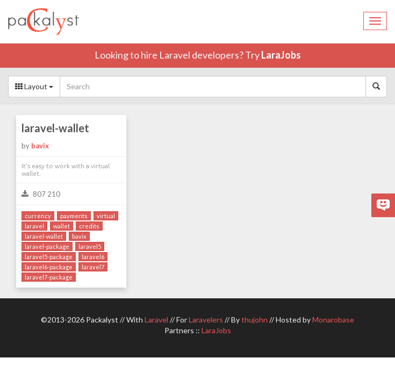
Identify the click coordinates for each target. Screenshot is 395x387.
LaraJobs (281, 55)
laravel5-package (49, 256)
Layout (34, 86)
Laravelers (206, 319)
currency (38, 215)
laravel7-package (49, 277)
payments (74, 215)
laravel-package (47, 246)
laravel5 (89, 246)
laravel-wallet (55, 127)
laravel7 (93, 266)
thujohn (254, 319)
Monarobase (333, 319)
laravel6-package (49, 266)
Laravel (156, 319)
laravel (34, 226)
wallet (61, 226)
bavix (40, 145)
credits (89, 226)
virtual (106, 215)
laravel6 (93, 256)
